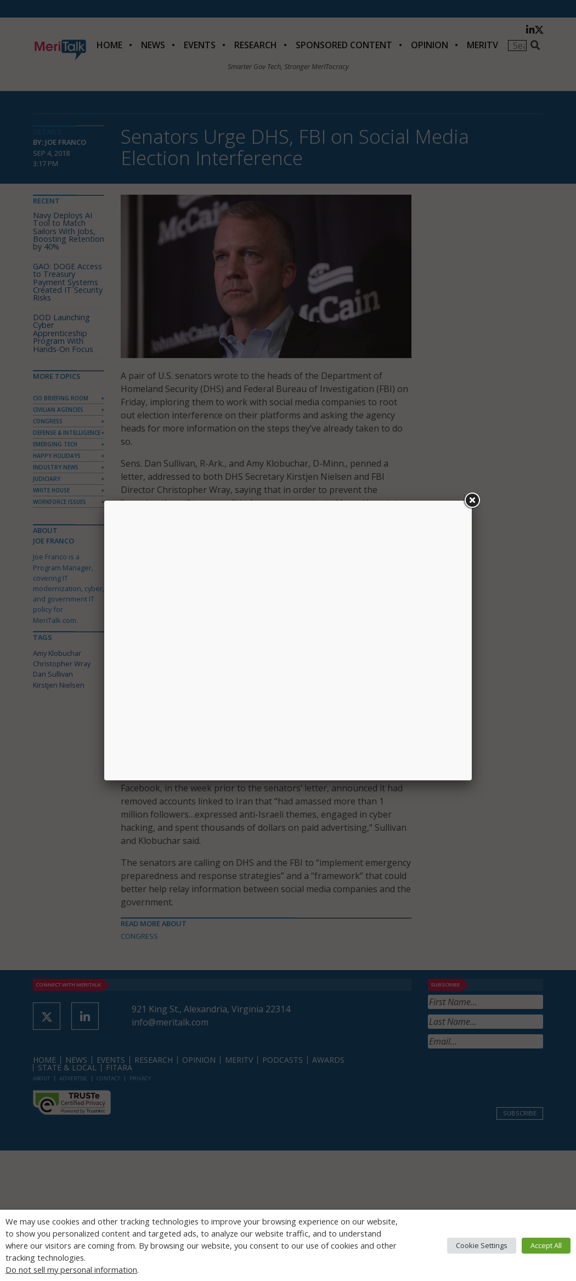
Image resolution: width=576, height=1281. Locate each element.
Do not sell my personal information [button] (71, 1269)
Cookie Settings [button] (481, 1245)
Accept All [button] (546, 1245)
